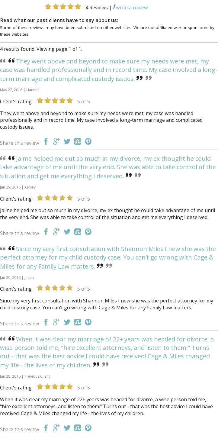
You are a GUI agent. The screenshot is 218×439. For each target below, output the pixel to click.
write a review (130, 7)
